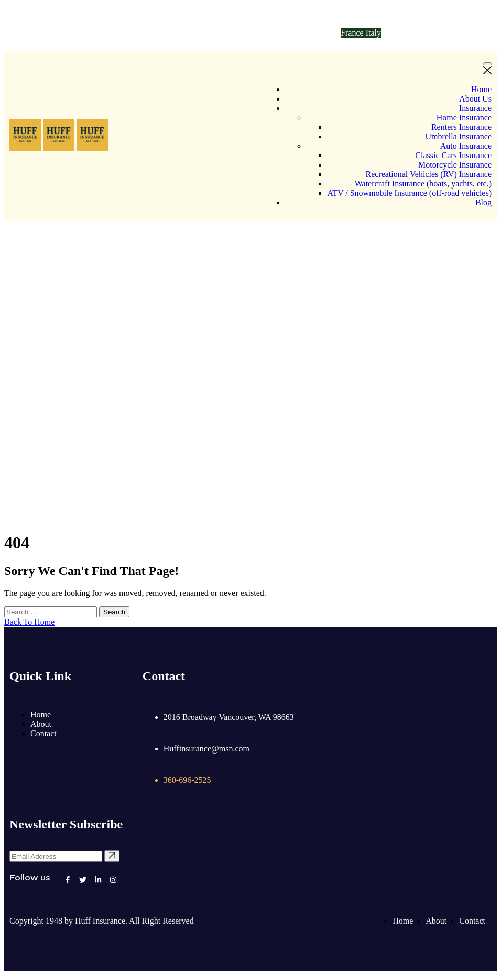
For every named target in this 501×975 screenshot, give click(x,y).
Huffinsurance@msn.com (79, 32)
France (353, 32)
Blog (483, 202)
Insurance (475, 108)
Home (481, 89)
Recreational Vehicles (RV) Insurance (428, 174)
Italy (373, 32)
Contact (43, 733)
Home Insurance (464, 117)
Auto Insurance (466, 145)
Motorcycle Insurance (455, 164)
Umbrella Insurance (458, 136)
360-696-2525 (206, 32)
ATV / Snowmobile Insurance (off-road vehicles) (409, 193)
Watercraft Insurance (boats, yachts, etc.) (423, 183)
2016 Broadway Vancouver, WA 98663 (229, 717)
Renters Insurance (461, 127)
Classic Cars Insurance (453, 155)
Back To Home (29, 621)
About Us (475, 98)
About (40, 723)
